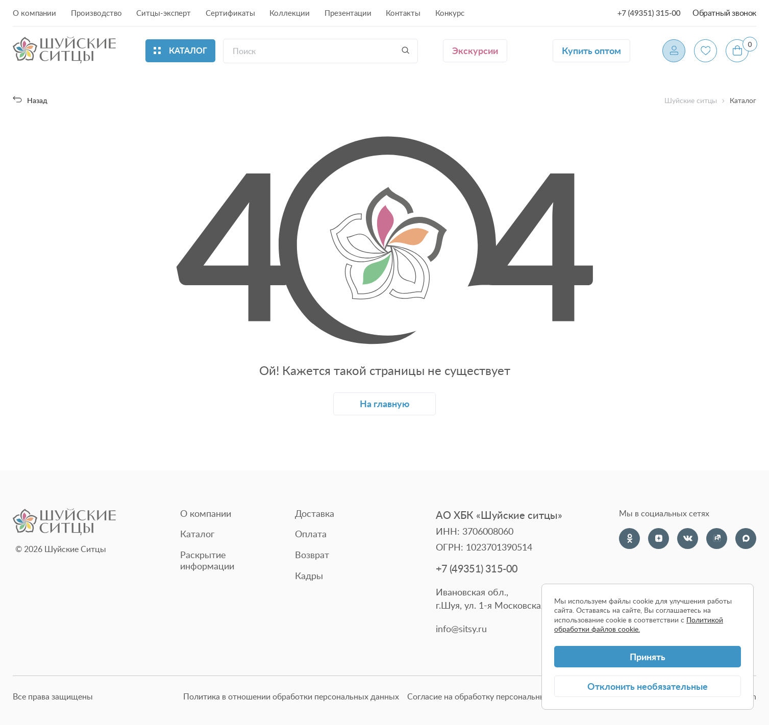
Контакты (403, 12)
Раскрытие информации (207, 560)
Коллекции (289, 12)
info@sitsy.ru (461, 629)
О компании (34, 12)
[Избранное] (705, 50)
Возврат (312, 554)
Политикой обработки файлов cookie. (638, 624)
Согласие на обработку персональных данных (494, 696)
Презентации (348, 12)
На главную (384, 403)
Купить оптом (591, 50)
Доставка (314, 513)
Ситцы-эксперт (163, 12)
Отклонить (647, 686)
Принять (647, 656)
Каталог (197, 534)
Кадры (309, 575)
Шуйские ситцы (690, 100)
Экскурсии (475, 50)
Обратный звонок (724, 12)
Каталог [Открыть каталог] (180, 50)
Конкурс (449, 12)
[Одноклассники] (629, 538)
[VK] (687, 538)
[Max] (745, 538)
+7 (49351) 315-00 (649, 12)
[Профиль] (673, 50)
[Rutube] (716, 538)
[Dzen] (658, 538)
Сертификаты (230, 12)
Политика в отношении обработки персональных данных (291, 696)
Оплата (311, 534)
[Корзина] (737, 50)
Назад (30, 100)
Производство (96, 12)
